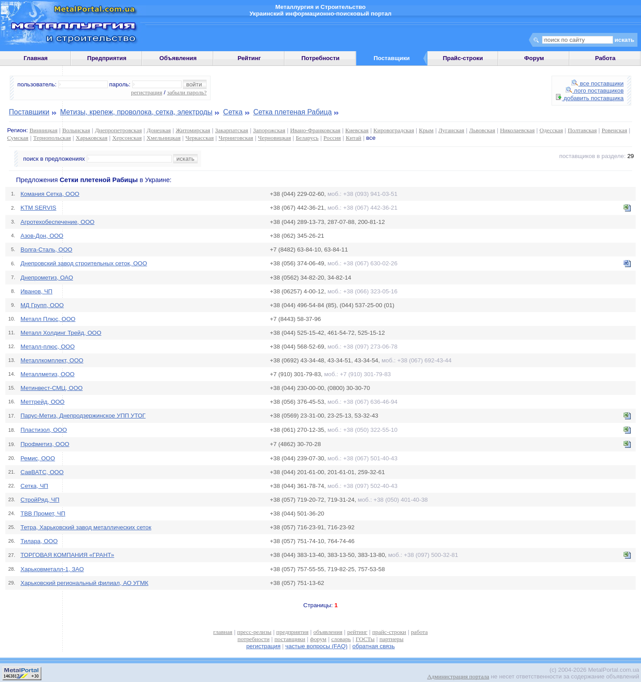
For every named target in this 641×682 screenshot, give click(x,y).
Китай (353, 137)
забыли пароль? (187, 92)
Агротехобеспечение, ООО (57, 222)
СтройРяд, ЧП (39, 499)
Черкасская (200, 137)
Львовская (482, 130)
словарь (341, 639)
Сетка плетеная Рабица (292, 112)
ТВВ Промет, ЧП (42, 513)
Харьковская (91, 137)
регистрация (146, 92)
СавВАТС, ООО (42, 472)
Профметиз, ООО (44, 444)
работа (419, 632)
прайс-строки (389, 632)
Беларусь (307, 137)
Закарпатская (231, 130)
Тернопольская (52, 137)
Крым (426, 130)
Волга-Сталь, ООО (46, 249)
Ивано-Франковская (315, 130)
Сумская (17, 137)
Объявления (178, 58)
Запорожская (269, 130)
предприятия (292, 632)
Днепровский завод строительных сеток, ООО (83, 263)
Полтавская (582, 130)
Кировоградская (393, 130)
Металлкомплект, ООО (51, 360)
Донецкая (158, 130)
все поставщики (598, 83)
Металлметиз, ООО (47, 374)
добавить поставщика (590, 98)
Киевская (357, 130)
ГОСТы (365, 639)
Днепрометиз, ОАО (46, 277)
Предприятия (106, 58)
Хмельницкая (163, 137)
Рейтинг (249, 58)
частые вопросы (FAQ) (316, 646)
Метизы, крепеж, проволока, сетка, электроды (136, 112)
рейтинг (357, 632)
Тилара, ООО (39, 541)
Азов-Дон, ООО (41, 235)
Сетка (233, 112)
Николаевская (517, 130)
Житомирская (193, 130)
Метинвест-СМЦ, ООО (51, 388)
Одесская (551, 130)
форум (318, 639)
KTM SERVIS (38, 207)
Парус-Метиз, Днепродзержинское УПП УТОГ (83, 415)
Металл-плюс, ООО (47, 346)
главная (222, 632)
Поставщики (29, 112)
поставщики (289, 639)
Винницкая (43, 130)
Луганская (451, 130)
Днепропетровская (118, 130)
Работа (605, 58)
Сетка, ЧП (34, 486)
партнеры (391, 639)
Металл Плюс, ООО (47, 319)
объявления (327, 632)
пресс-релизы (254, 632)
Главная (36, 58)
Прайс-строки (463, 58)
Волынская (76, 130)
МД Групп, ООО (42, 305)
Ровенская (614, 130)
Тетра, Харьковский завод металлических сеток (85, 527)
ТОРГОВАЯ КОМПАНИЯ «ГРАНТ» (67, 555)
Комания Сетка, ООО (49, 194)
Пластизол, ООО (43, 429)
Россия (332, 137)
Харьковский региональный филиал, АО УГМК (84, 583)
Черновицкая (274, 137)
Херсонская (127, 137)
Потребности (320, 58)
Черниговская (236, 137)
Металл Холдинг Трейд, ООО (60, 332)
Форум (534, 58)
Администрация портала (458, 676)
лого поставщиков (595, 90)
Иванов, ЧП (36, 291)
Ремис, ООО (37, 458)
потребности (254, 639)
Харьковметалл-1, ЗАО (52, 569)
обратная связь (374, 646)
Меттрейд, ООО (42, 401)
